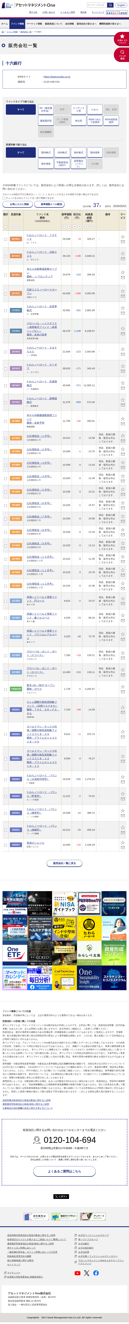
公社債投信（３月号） (39, 462)
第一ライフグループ (88, 1239)
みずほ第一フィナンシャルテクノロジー (98, 1256)
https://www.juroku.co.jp (57, 76)
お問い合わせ (48, 12)
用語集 (83, 12)
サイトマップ (98, 12)
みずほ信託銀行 (86, 1248)
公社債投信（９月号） (39, 543)
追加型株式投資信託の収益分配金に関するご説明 (27, 1100)
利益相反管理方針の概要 (19, 1256)
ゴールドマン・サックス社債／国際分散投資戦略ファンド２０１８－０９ (42, 734)
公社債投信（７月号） (39, 516)
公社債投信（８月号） (39, 530)
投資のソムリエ (35, 842)
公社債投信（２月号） (39, 449)
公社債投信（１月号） (39, 436)
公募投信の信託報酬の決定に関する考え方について (28, 1108)
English (121, 5)
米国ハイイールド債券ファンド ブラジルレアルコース (42, 634)
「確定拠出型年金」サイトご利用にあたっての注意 (32, 1252)
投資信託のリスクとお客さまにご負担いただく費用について (36, 1239)
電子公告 (33, 12)
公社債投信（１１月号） (40, 570)
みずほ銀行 (83, 1243)
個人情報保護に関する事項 (20, 1260)
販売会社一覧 (26, 32)
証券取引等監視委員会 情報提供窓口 (25, 1277)
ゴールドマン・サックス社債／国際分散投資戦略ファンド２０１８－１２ (42, 758)
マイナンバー (13, 1272)
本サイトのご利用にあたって (21, 1248)
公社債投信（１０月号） (40, 556)
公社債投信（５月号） (39, 489)
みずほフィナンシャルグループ (93, 1235)
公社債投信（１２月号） (40, 583)
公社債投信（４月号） (39, 476)
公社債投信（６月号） (39, 503)
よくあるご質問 (67, 12)
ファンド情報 (12, 32)
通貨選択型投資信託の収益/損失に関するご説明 (26, 1104)
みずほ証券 (83, 1252)
